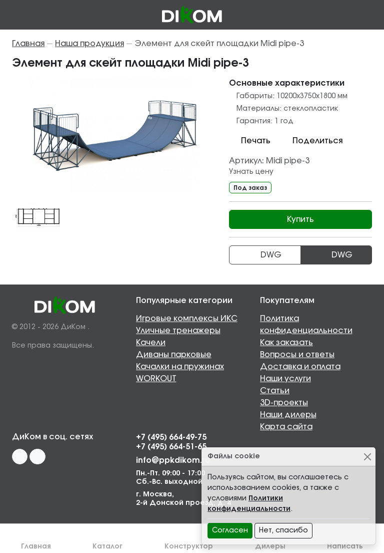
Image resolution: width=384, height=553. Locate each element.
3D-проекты (284, 403)
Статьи (275, 391)
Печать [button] (249, 141)
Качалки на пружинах (180, 367)
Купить (300, 219)
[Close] (367, 456)
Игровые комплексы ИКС (187, 319)
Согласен (230, 530)
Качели (151, 343)
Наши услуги (285, 379)
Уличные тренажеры (178, 331)
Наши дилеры (288, 415)
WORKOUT (156, 379)
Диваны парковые (174, 355)
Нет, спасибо (283, 530)
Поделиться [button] (311, 141)
